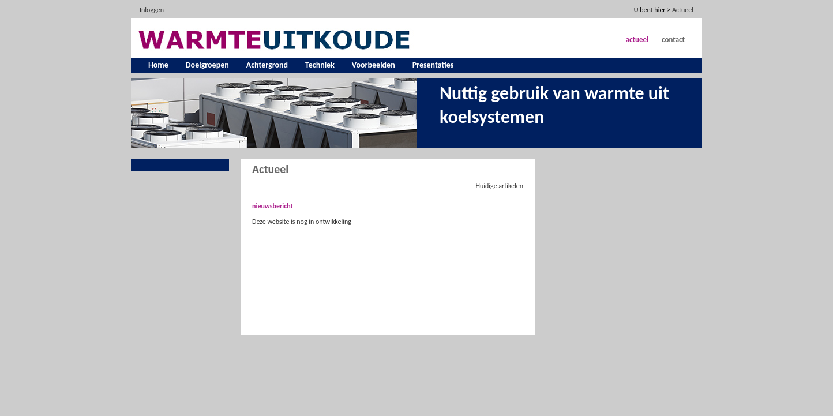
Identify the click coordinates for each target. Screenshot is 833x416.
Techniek (320, 65)
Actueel (637, 39)
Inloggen (152, 10)
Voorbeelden (373, 65)
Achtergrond (267, 65)
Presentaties (433, 65)
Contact (673, 39)
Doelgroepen (207, 65)
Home (158, 65)
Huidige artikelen (499, 186)
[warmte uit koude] (276, 39)
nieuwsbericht (272, 206)
